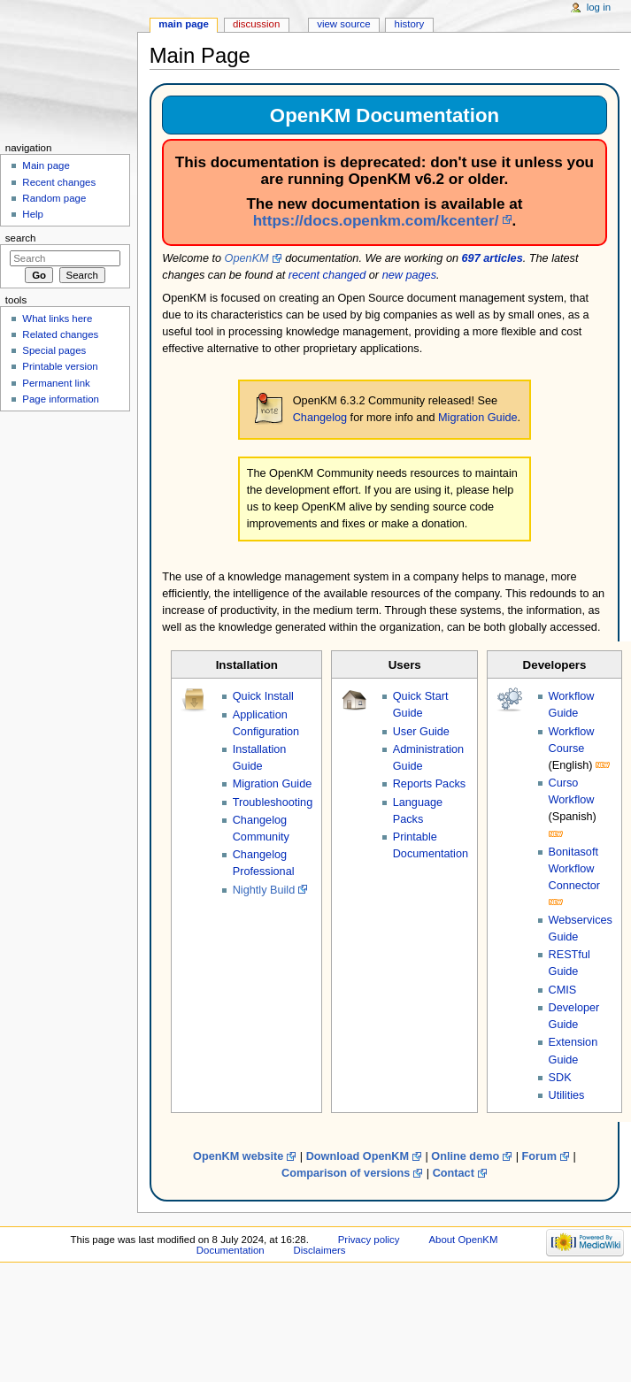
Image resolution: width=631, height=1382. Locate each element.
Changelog (320, 417)
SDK (560, 1077)
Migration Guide (478, 417)
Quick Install (263, 696)
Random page (54, 198)
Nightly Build (264, 890)
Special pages (54, 350)
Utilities (567, 1095)
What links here (57, 318)
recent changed (327, 275)
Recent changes (59, 182)
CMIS (563, 990)
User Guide (421, 732)
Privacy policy (369, 1239)
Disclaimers (320, 1250)
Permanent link (55, 383)
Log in (599, 7)
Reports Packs (429, 784)
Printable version (59, 366)
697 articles (492, 258)
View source (343, 24)
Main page (183, 24)
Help (32, 214)
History (410, 24)
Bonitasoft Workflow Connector (575, 869)
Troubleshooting (273, 802)
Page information (60, 399)
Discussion (256, 24)
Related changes (60, 334)
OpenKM (247, 258)
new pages (409, 275)
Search (20, 238)
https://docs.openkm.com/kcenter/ (376, 220)
